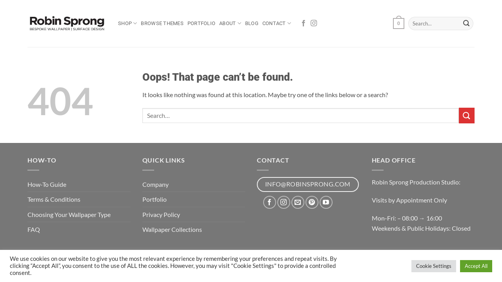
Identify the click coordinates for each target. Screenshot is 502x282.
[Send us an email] (297, 202)
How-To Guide (46, 184)
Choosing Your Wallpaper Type (69, 214)
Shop (127, 23)
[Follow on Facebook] (303, 23)
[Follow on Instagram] (314, 23)
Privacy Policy (161, 214)
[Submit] (466, 23)
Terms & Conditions (53, 199)
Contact (276, 23)
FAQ (33, 229)
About (230, 23)
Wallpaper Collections (172, 229)
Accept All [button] (476, 266)
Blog (251, 23)
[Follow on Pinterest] (312, 202)
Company (155, 184)
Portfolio (201, 23)
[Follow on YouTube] (326, 202)
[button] (398, 23)
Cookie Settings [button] (433, 266)
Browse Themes (162, 23)
